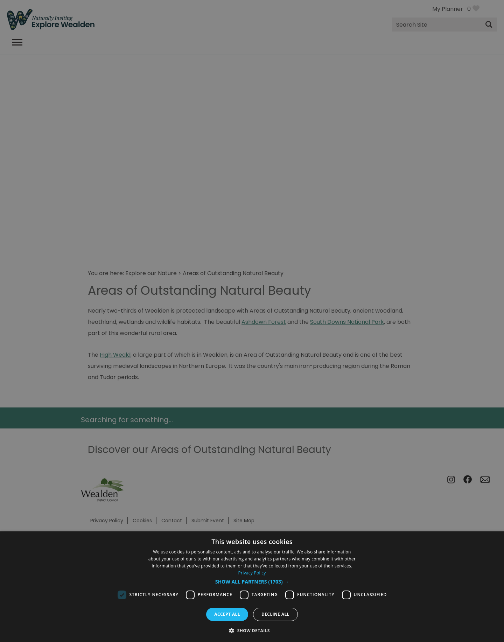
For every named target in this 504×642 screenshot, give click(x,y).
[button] (252, 581)
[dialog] (252, 586)
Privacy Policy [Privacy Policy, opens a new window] (252, 573)
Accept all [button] (227, 614)
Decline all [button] (275, 614)
